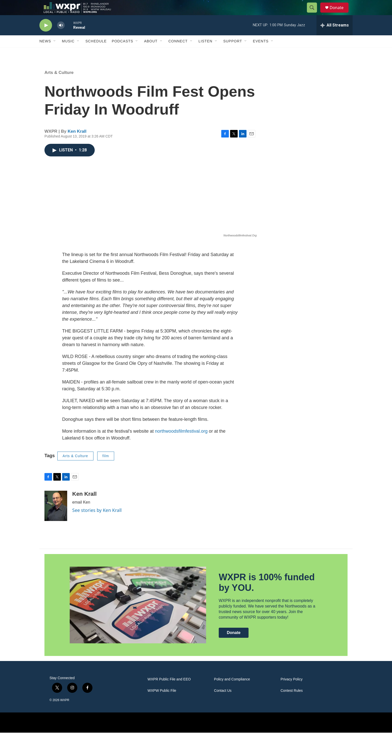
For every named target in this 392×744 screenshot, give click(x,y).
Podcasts (122, 52)
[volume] (61, 36)
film (106, 467)
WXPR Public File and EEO (169, 691)
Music (68, 52)
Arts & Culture (59, 83)
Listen (205, 52)
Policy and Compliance (232, 691)
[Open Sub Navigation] (55, 52)
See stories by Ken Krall (97, 521)
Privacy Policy (292, 691)
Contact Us (222, 702)
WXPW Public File (162, 702)
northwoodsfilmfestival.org (181, 442)
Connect (178, 52)
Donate (340, 13)
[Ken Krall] (55, 517)
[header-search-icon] (314, 13)
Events (260, 52)
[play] (46, 37)
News (45, 52)
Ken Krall (77, 142)
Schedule (96, 52)
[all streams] (334, 36)
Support (232, 52)
